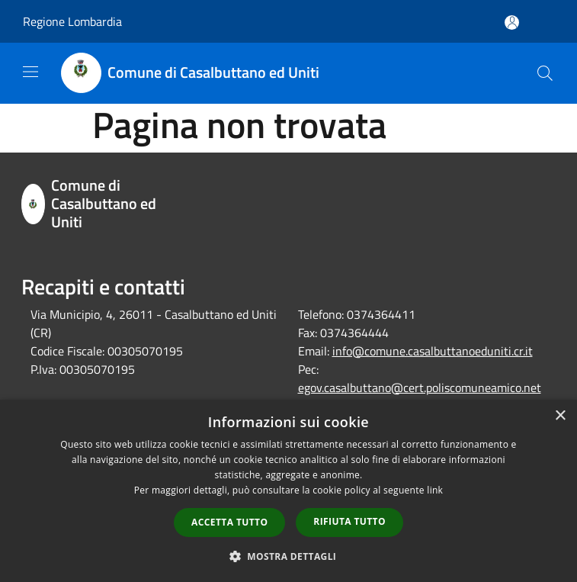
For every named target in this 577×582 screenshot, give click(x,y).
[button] (289, 556)
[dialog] (288, 491)
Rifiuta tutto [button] (349, 521)
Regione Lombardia (72, 21)
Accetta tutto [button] (229, 522)
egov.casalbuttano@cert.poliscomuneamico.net (419, 387)
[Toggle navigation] (30, 72)
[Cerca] (545, 73)
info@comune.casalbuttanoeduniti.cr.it (432, 351)
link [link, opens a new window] (435, 490)
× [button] (560, 416)
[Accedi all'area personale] (512, 22)
